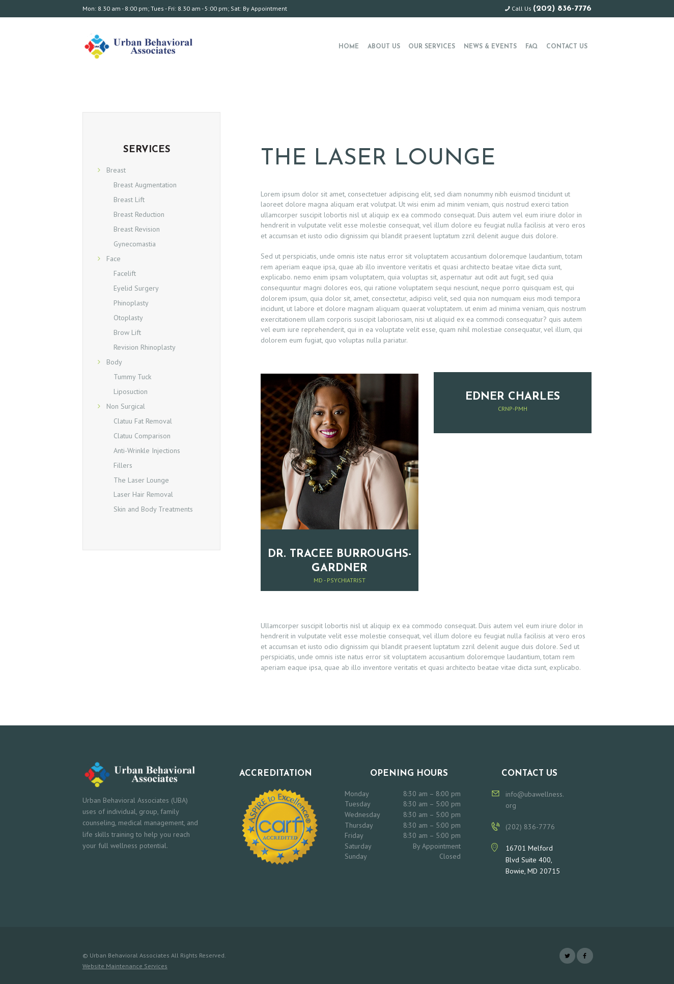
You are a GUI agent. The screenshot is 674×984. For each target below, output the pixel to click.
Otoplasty (128, 317)
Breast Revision (137, 229)
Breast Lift (129, 199)
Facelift (125, 273)
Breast (116, 170)
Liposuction (131, 391)
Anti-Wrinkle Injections (147, 450)
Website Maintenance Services (124, 966)
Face (113, 258)
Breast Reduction (139, 214)
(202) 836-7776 (562, 9)
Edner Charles (512, 396)
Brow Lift (127, 332)
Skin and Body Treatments (153, 509)
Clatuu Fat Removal (143, 421)
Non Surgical (125, 406)
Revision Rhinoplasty (145, 347)
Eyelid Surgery (136, 288)
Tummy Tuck (132, 376)
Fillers (123, 465)
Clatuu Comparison (142, 435)
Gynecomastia (135, 243)
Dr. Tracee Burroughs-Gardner (339, 561)
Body (114, 362)
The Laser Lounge (141, 480)
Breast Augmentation (145, 184)
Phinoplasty (131, 302)
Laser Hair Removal (143, 494)
